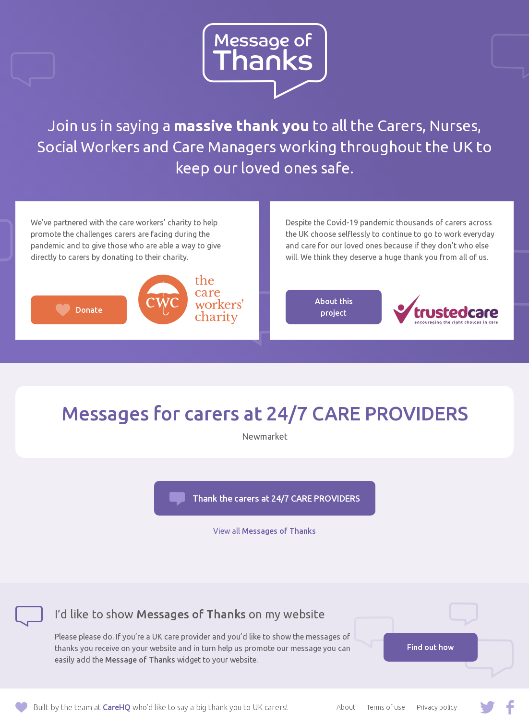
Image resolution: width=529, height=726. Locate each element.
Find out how (430, 647)
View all (264, 531)
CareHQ (117, 707)
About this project (334, 307)
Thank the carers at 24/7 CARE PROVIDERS (276, 498)
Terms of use (386, 707)
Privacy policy (437, 707)
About (346, 707)
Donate (66, 315)
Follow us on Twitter (487, 707)
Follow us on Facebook (510, 707)
